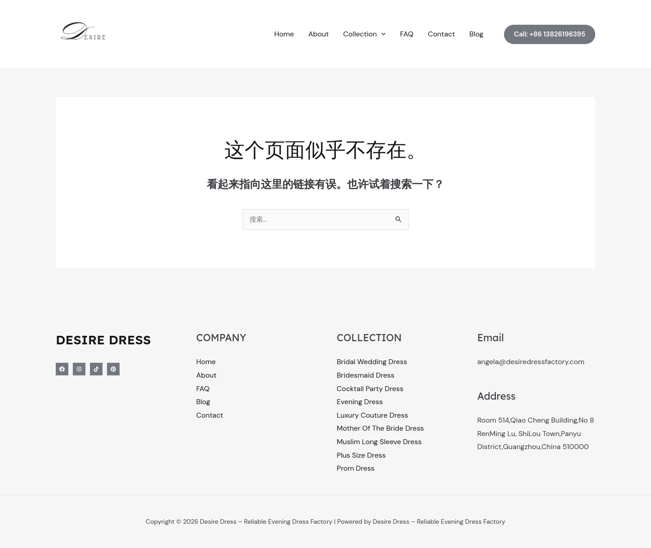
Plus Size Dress (361, 455)
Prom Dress (356, 469)
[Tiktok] (96, 369)
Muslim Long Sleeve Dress (379, 442)
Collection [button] (364, 34)
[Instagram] (79, 369)
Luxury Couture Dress (373, 415)
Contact (441, 34)
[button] (381, 34)
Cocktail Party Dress (370, 389)
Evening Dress (360, 402)
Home (284, 34)
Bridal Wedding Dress (372, 362)
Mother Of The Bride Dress (381, 429)
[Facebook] (62, 369)
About (318, 34)
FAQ (407, 34)
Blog (476, 34)
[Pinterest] (113, 369)
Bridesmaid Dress (366, 375)
